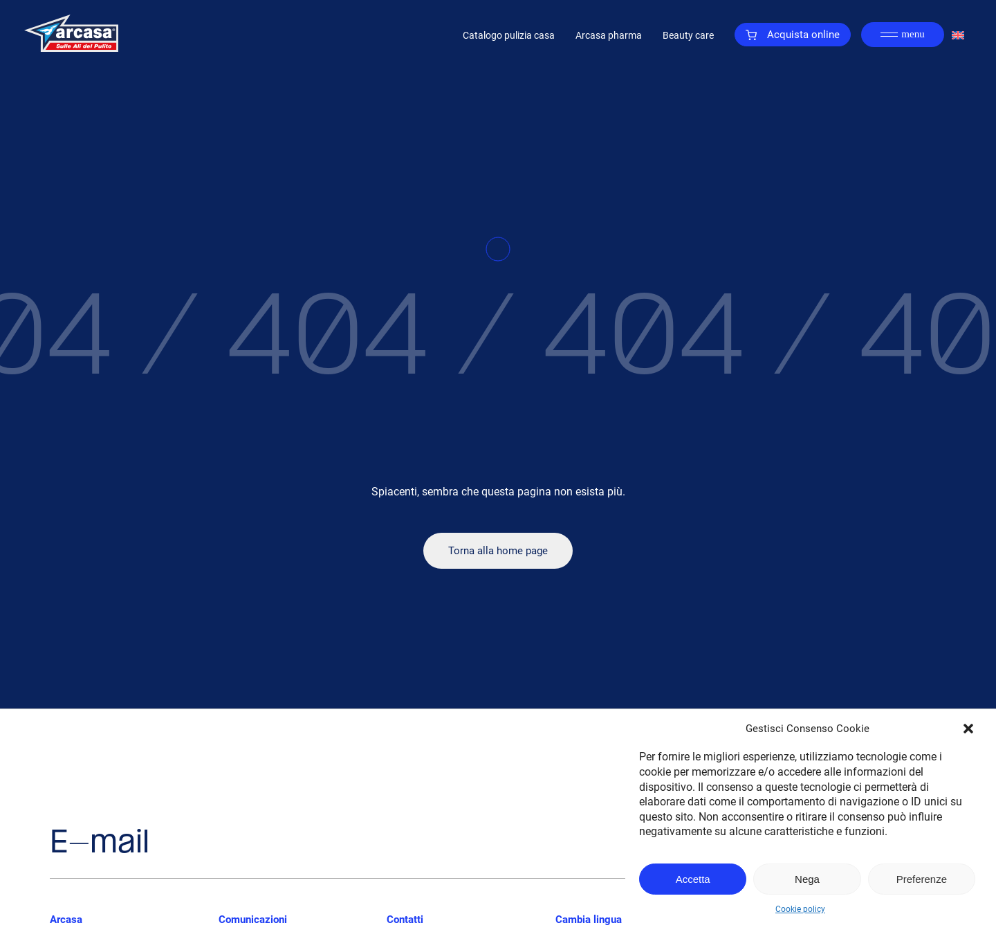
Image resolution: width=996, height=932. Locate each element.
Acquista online (793, 34)
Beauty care (688, 35)
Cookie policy (800, 909)
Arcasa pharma (608, 35)
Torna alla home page (498, 551)
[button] (968, 728)
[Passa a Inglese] (958, 35)
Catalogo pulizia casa (509, 35)
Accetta (693, 879)
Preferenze (921, 879)
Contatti (405, 919)
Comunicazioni (253, 919)
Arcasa (66, 919)
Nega (807, 879)
